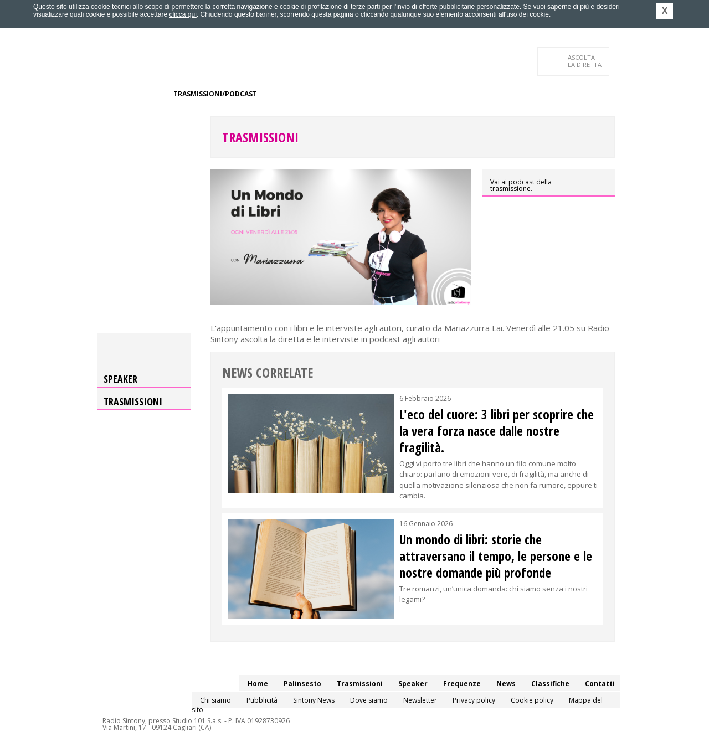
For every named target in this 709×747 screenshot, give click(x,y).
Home (103, 94)
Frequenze (324, 94)
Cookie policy (532, 700)
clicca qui (182, 14)
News (363, 94)
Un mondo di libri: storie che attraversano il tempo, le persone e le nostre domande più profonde (495, 555)
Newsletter (420, 700)
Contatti (111, 116)
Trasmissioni (260, 137)
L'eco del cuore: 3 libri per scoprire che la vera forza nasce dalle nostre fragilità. (496, 430)
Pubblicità (262, 700)
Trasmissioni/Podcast (215, 94)
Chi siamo (215, 700)
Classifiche (403, 94)
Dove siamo (369, 700)
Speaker (280, 94)
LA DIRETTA (585, 61)
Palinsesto (143, 94)
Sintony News (314, 700)
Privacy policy (474, 700)
